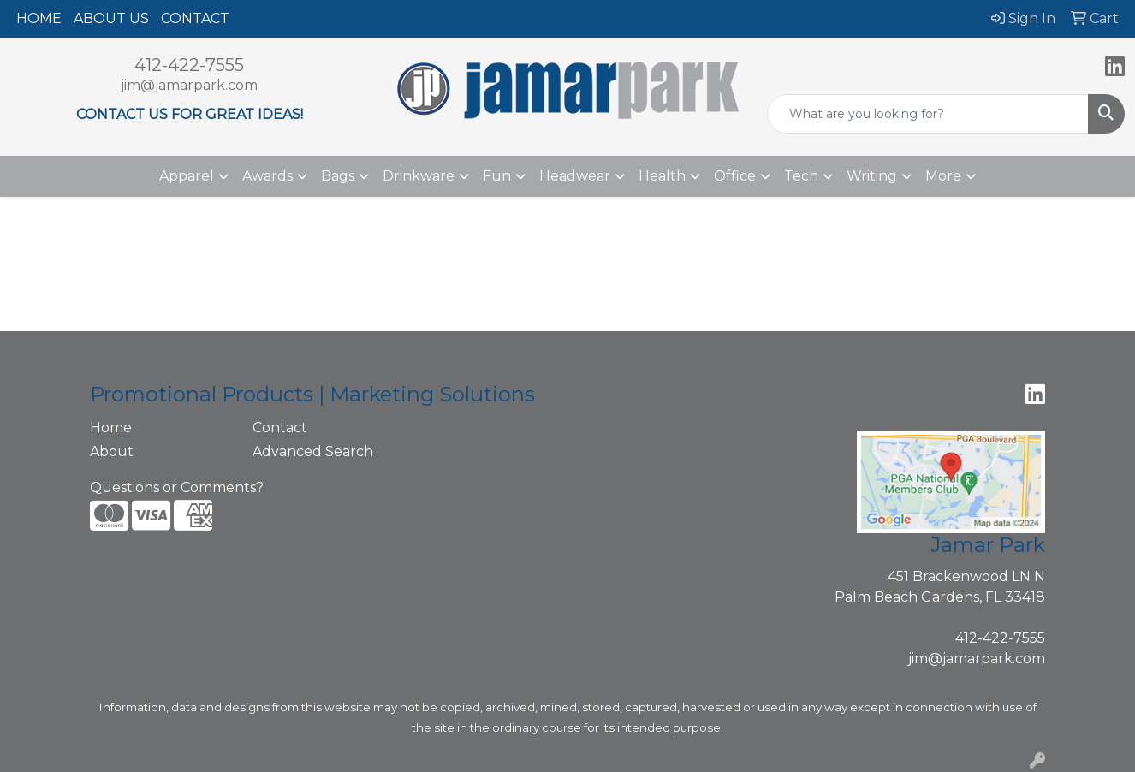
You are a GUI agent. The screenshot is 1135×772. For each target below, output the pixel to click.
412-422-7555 (189, 65)
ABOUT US (111, 18)
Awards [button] (267, 176)
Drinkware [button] (419, 176)
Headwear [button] (574, 176)
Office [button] (735, 176)
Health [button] (662, 176)
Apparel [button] (186, 176)
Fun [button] (497, 176)
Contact (280, 427)
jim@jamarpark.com (189, 85)
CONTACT (195, 18)
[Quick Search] (928, 114)
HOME (39, 18)
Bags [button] (337, 176)
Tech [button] (801, 176)
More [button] (943, 176)
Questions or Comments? (177, 487)
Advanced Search (313, 451)
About (112, 451)
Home (111, 427)
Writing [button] (872, 176)
